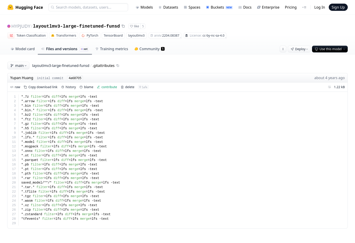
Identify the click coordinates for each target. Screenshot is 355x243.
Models (144, 7)
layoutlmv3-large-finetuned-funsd (76, 26)
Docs (245, 7)
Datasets (168, 7)
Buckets (219, 7)
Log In (319, 7)
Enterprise (268, 7)
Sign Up (338, 7)
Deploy (300, 49)
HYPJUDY (20, 26)
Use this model (330, 49)
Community (149, 48)
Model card (22, 48)
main (18, 65)
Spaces (192, 7)
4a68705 (75, 78)
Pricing (291, 7)
